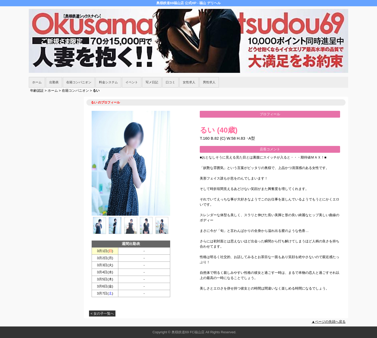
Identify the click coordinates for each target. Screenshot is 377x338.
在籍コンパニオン (78, 82)
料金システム (108, 82)
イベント (131, 82)
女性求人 (189, 82)
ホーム (37, 82)
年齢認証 (37, 90)
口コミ (170, 82)
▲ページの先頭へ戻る (329, 322)
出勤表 (54, 82)
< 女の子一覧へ (102, 313)
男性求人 (209, 82)
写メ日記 (152, 82)
